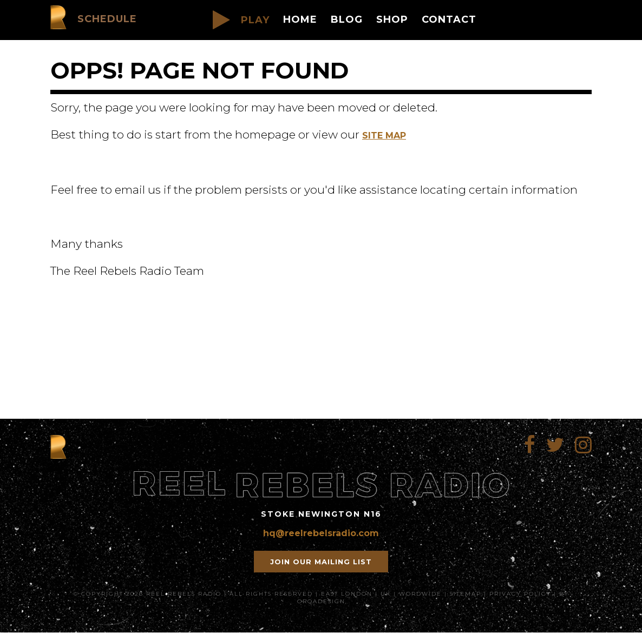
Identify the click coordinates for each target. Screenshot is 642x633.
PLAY (241, 20)
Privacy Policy (520, 593)
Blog (347, 19)
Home (300, 19)
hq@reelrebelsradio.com (321, 533)
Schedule (107, 19)
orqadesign (321, 601)
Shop (392, 19)
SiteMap (465, 593)
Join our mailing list (321, 561)
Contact (449, 19)
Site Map (384, 135)
